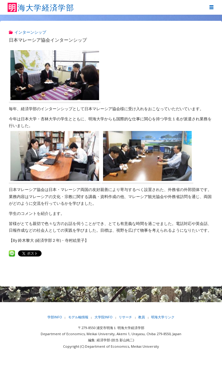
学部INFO (54, 317)
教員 (141, 317)
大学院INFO (103, 317)
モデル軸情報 (78, 317)
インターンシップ (30, 32)
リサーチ (125, 317)
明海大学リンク (163, 317)
